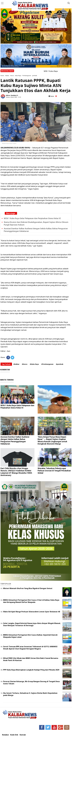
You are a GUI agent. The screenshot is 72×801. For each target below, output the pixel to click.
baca (51, 96)
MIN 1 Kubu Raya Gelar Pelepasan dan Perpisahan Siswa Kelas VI (32, 218)
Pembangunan (26, 75)
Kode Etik (14, 735)
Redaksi (5, 735)
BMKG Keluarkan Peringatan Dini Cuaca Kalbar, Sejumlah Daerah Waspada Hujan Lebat (30, 636)
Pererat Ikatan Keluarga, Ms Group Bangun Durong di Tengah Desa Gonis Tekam (31, 682)
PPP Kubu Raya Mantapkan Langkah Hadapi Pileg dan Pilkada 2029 (31, 670)
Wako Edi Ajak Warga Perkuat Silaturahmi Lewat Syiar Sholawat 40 (31, 611)
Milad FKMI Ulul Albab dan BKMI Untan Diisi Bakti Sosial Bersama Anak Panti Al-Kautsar (30, 659)
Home (2, 75)
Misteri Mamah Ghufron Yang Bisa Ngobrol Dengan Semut (27, 588)
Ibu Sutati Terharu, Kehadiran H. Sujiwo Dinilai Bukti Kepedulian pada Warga (30, 694)
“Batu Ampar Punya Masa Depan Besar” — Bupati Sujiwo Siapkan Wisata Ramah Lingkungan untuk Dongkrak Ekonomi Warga (52, 440)
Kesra (12, 75)
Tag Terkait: (6, 364)
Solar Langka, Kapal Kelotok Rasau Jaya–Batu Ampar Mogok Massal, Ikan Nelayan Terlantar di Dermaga (32, 624)
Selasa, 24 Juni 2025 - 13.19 (13, 97)
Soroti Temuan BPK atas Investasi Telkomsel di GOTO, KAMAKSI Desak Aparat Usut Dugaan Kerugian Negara (30, 647)
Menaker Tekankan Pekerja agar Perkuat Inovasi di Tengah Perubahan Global (54, 470)
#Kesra (24, 364)
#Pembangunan (47, 364)
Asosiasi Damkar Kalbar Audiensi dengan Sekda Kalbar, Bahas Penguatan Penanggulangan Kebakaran (15, 440)
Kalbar (7, 75)
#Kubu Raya (34, 364)
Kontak (23, 735)
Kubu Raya (18, 75)
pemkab (34, 75)
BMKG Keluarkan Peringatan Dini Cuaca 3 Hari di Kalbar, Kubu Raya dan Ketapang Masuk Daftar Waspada (31, 601)
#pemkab (59, 364)
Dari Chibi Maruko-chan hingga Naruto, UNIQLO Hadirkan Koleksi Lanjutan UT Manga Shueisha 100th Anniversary (16, 471)
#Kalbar (16, 364)
